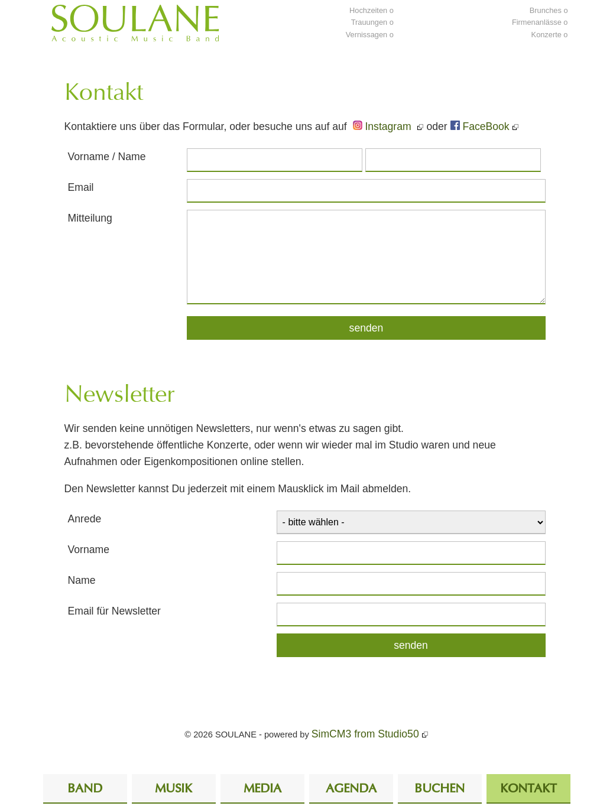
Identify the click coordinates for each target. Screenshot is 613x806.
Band (84, 789)
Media (262, 789)
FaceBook (480, 126)
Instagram (383, 126)
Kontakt (528, 789)
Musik (173, 789)
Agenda (351, 789)
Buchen (439, 789)
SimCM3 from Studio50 (365, 734)
